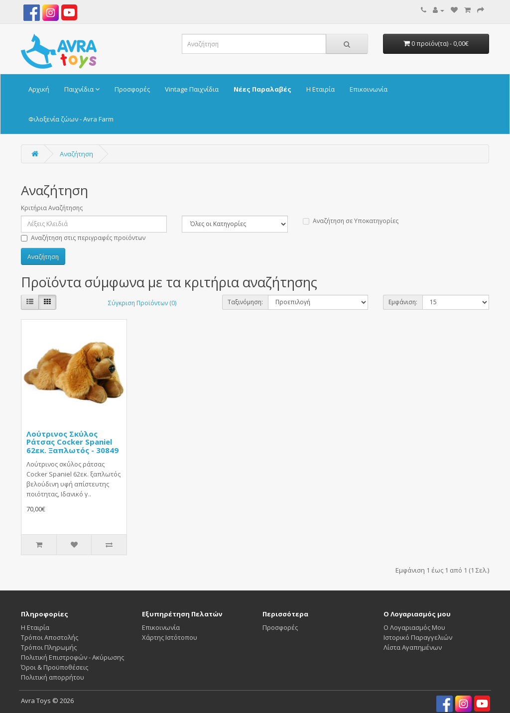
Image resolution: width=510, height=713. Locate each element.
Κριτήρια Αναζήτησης (52, 208)
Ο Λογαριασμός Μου (414, 627)
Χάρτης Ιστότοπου (169, 637)
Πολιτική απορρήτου (52, 677)
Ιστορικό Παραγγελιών (417, 637)
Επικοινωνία (368, 89)
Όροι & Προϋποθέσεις (54, 667)
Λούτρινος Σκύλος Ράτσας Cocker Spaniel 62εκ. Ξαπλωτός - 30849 (72, 442)
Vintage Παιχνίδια (192, 89)
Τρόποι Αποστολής (49, 637)
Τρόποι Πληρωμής (49, 647)
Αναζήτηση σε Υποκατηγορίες (350, 221)
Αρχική (38, 89)
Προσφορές (132, 89)
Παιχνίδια (82, 89)
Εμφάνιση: (402, 302)
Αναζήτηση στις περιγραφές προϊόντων (83, 238)
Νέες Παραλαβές (262, 89)
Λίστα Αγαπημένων (412, 647)
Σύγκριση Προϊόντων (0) (142, 303)
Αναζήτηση (76, 153)
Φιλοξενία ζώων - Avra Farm (71, 119)
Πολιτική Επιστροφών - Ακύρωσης (72, 657)
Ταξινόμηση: (245, 302)
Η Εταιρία (320, 89)
